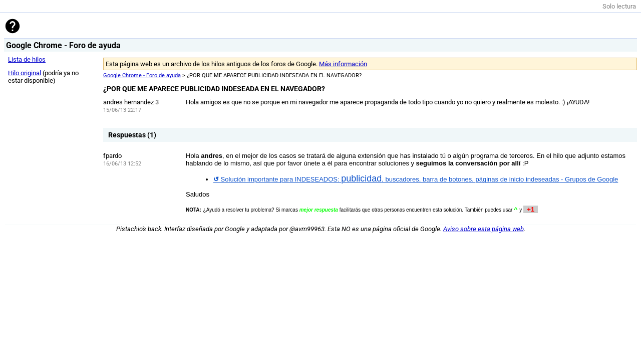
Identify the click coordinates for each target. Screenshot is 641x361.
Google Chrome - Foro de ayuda (142, 75)
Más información (343, 64)
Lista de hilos (27, 59)
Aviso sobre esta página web (483, 229)
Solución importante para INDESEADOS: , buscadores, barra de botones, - (415, 179)
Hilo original (24, 73)
